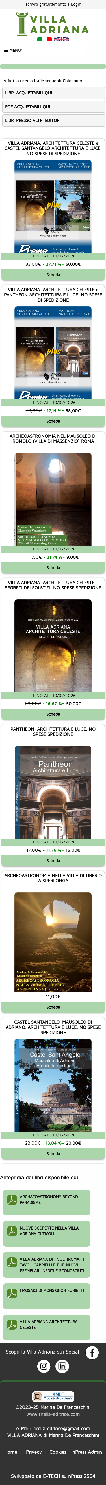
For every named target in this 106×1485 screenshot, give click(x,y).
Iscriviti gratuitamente (46, 4)
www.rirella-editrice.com (53, 1414)
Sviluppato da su (53, 1476)
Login (76, 4)
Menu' (13, 50)
